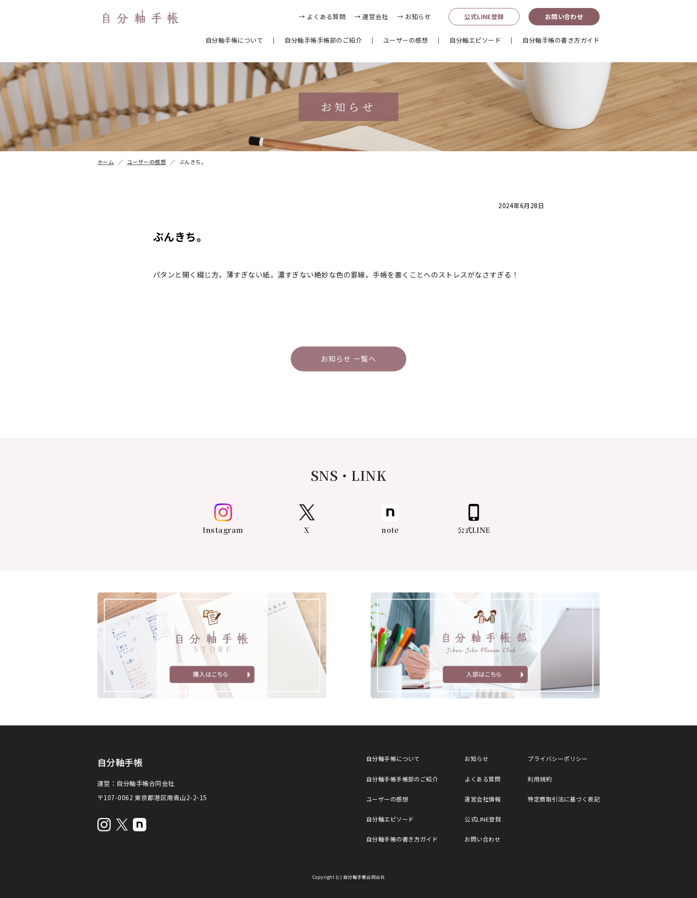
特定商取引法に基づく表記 (564, 799)
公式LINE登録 (484, 16)
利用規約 (540, 779)
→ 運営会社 (371, 16)
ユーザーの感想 (405, 40)
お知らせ (477, 759)
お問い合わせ (564, 16)
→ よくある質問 (322, 16)
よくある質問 (483, 779)
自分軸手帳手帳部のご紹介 (323, 40)
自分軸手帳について (234, 40)
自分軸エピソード (475, 40)
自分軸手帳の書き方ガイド (561, 40)
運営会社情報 (483, 799)
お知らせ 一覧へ (348, 359)
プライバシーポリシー (558, 759)
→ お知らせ (414, 16)
